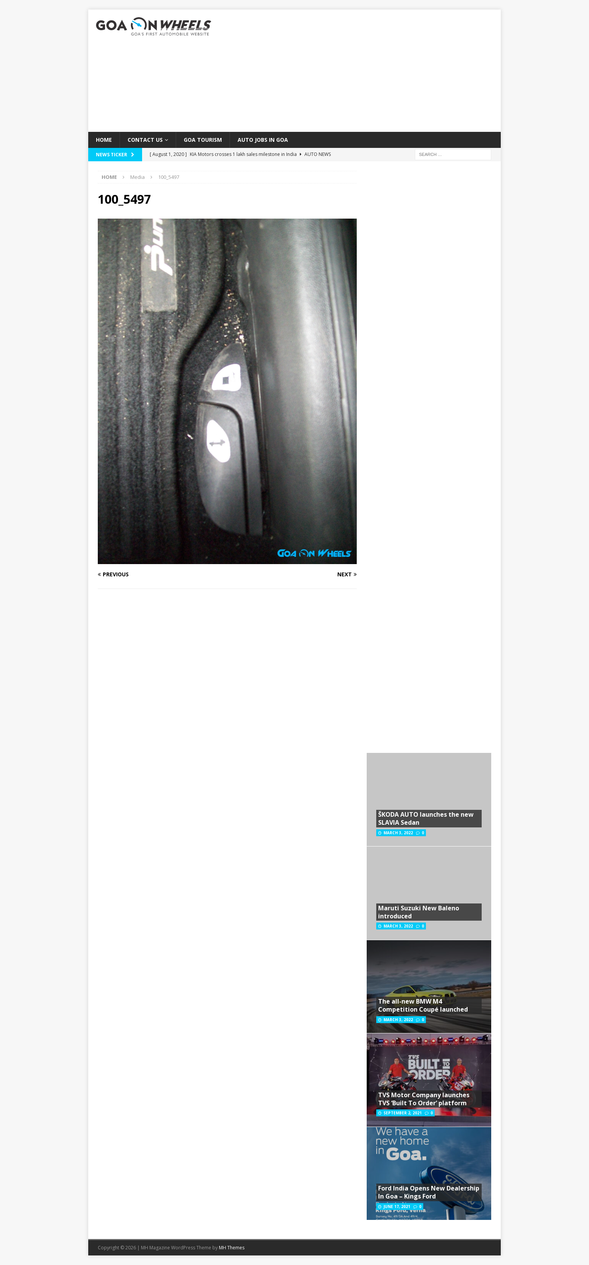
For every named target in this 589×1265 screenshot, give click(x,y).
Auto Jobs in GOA (263, 139)
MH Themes (231, 1247)
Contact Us (145, 139)
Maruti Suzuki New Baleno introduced (418, 912)
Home (104, 139)
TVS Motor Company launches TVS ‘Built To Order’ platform (423, 1099)
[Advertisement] (361, 70)
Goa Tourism (203, 139)
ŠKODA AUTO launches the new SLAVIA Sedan (426, 818)
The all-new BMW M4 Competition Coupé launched (423, 1005)
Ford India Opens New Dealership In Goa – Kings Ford (428, 1192)
